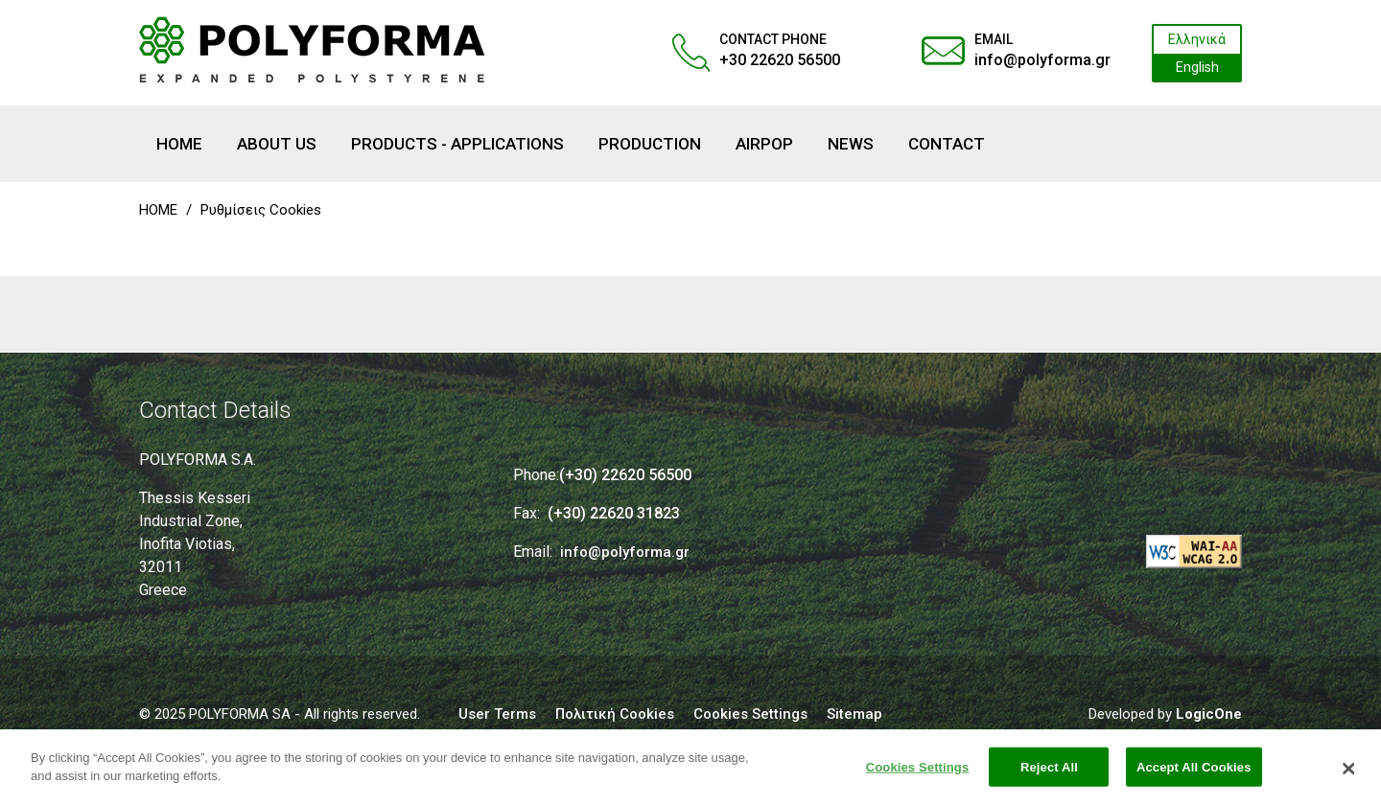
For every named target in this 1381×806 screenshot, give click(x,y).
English (1197, 67)
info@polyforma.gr (1042, 60)
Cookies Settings (918, 775)
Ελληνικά (1197, 39)
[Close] (1349, 776)
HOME (158, 210)
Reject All (1049, 775)
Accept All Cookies (1194, 775)
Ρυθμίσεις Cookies (260, 210)
